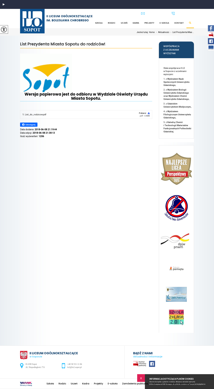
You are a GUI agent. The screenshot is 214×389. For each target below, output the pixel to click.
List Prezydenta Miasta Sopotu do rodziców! (62, 44)
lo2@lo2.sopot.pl (153, 13)
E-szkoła (164, 23)
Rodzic (111, 23)
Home (152, 32)
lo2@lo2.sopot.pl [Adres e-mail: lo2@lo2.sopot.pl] (74, 367)
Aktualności (162, 32)
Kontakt (179, 23)
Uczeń (124, 23)
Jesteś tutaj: (143, 32)
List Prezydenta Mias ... (181, 32)
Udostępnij (28, 124)
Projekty (149, 23)
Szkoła (99, 23)
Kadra (136, 23)
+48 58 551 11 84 (182, 13)
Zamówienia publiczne (135, 383)
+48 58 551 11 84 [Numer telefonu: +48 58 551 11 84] (74, 364)
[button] (3, 4)
